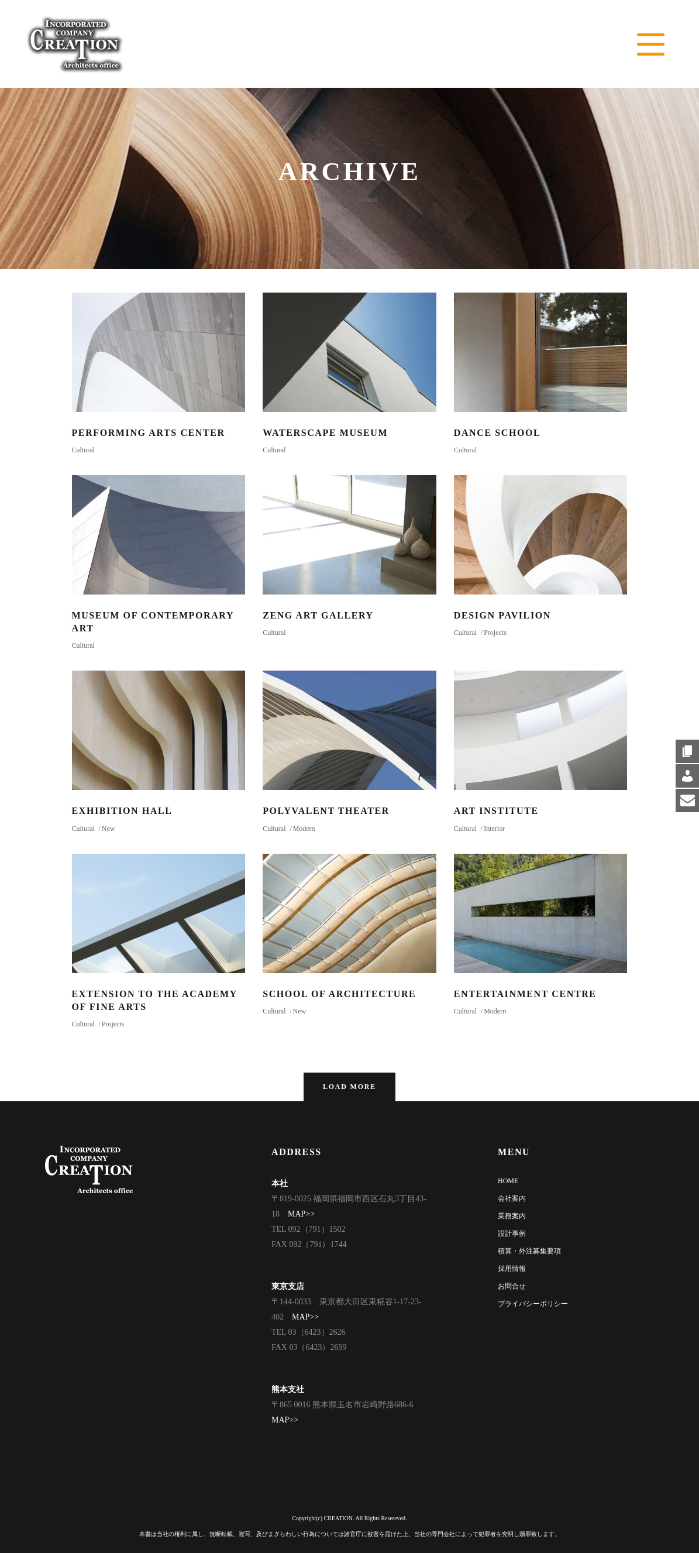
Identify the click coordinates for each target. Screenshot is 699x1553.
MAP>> (301, 1214)
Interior (494, 828)
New (108, 828)
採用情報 (512, 1269)
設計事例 (512, 1233)
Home (331, 199)
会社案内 (512, 1198)
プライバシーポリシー (533, 1304)
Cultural (83, 450)
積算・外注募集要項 (529, 1251)
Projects (495, 632)
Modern (303, 828)
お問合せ (512, 1286)
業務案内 (512, 1216)
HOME (508, 1181)
